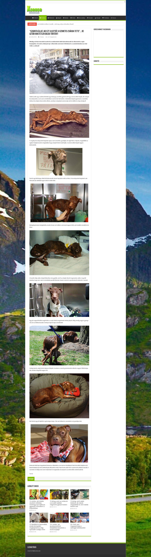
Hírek (72, 18)
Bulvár (65, 18)
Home (28, 18)
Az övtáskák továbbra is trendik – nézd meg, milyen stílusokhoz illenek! (55, 24)
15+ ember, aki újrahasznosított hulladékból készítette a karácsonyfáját (58, 527)
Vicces (113, 18)
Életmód (51, 18)
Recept (97, 18)
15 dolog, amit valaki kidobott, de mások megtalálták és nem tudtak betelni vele (79, 503)
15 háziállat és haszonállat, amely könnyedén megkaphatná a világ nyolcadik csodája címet (38, 527)
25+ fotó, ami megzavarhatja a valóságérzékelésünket (77, 526)
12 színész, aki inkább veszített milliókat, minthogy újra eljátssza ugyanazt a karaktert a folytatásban (37, 504)
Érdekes (43, 18)
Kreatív (90, 18)
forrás (31, 473)
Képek (58, 18)
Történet (105, 18)
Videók (35, 18)
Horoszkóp (81, 18)
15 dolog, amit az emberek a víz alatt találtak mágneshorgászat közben (59, 503)
